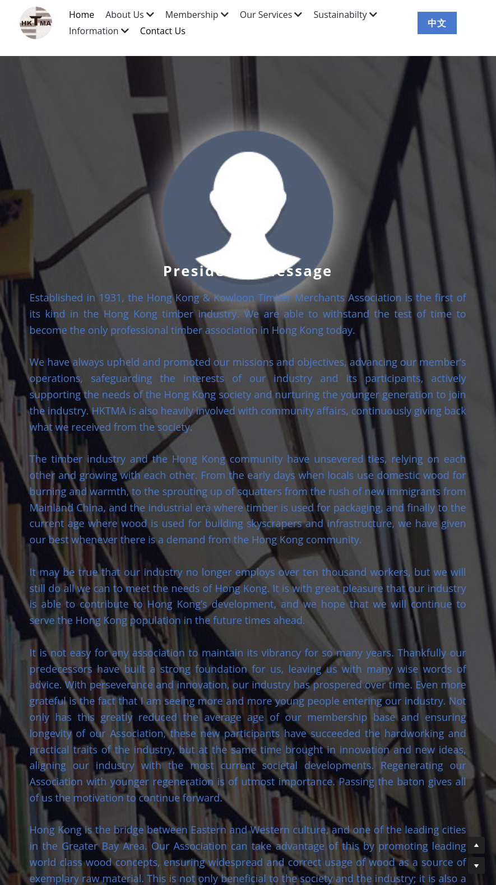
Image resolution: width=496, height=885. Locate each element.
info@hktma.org (281, 858)
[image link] (41, 22)
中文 (437, 23)
